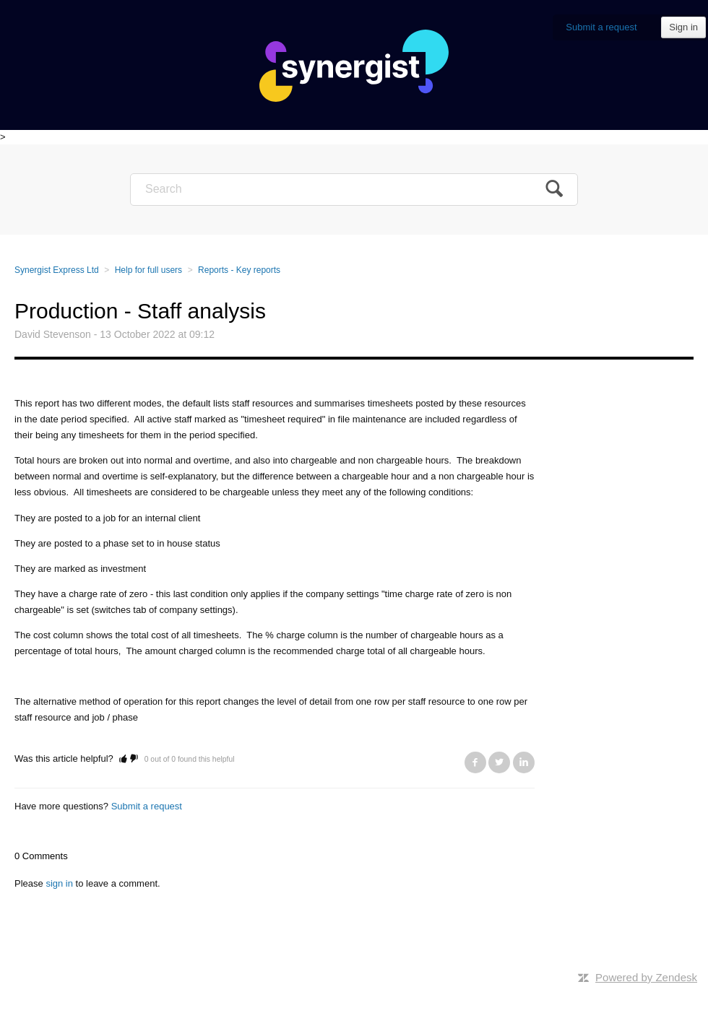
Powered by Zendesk (646, 977)
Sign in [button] (683, 27)
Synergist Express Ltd (56, 270)
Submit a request (601, 27)
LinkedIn (524, 762)
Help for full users (148, 270)
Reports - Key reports (239, 270)
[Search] (354, 189)
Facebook (475, 762)
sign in (59, 883)
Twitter (499, 762)
